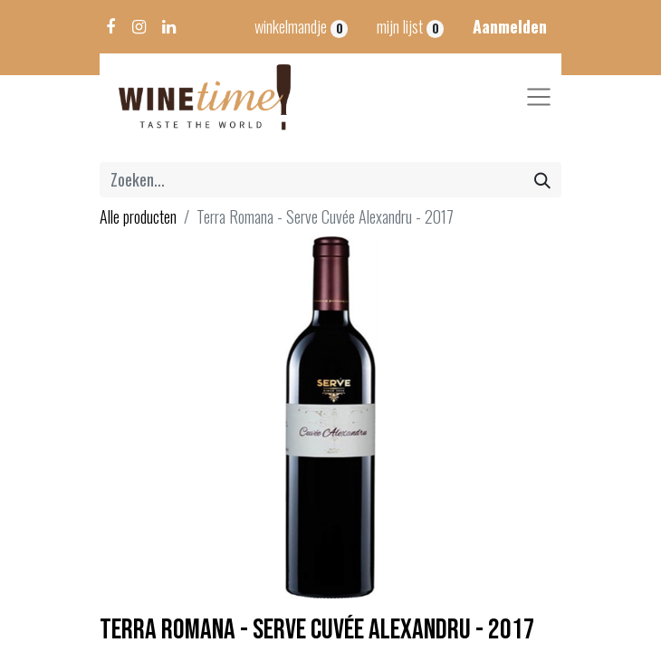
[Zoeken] (542, 179)
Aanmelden (510, 26)
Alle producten (138, 216)
